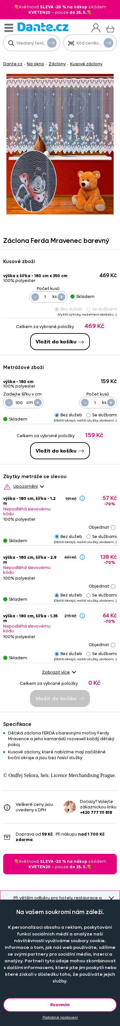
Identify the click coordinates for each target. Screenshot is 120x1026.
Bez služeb (68, 309)
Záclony (57, 64)
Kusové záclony (86, 64)
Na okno (35, 64)
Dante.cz (12, 64)
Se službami (101, 309)
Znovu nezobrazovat (111, 899)
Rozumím (60, 1004)
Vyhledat (52, 42)
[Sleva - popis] (82, 498)
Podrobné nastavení (60, 1017)
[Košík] (110, 28)
